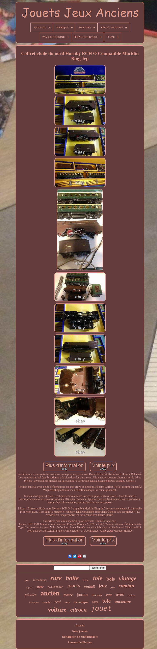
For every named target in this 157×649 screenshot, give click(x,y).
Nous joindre (80, 631)
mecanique (81, 602)
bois (110, 579)
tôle (106, 601)
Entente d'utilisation (80, 642)
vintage (127, 578)
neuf (57, 602)
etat (109, 595)
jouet (101, 609)
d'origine (34, 602)
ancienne (123, 601)
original (29, 587)
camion (126, 585)
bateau (86, 580)
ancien (50, 593)
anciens (97, 595)
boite (72, 578)
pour (112, 587)
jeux (103, 585)
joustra (82, 594)
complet (46, 602)
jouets (73, 585)
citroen (78, 610)
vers (67, 602)
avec (120, 594)
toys (95, 602)
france (68, 595)
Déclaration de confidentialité (80, 636)
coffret (26, 580)
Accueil (79, 625)
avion (131, 595)
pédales (30, 595)
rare (56, 578)
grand (40, 586)
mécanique (39, 580)
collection (55, 587)
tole (98, 578)
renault (89, 586)
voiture (57, 609)
